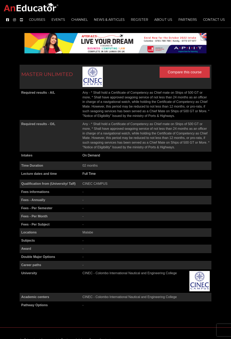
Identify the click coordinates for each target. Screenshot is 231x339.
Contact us (214, 20)
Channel (79, 20)
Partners (187, 20)
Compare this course (185, 72)
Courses (37, 20)
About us (163, 20)
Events (58, 20)
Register (139, 20)
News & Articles (109, 20)
